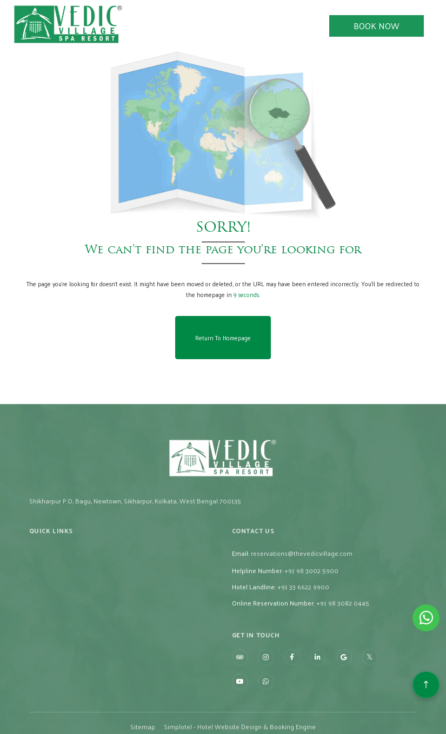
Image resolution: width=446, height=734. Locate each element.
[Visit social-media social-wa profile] (266, 709)
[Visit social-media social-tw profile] (370, 685)
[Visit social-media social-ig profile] (266, 685)
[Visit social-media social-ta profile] (240, 685)
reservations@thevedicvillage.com (301, 581)
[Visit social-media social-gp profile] (344, 685)
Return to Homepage (223, 337)
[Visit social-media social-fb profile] (292, 685)
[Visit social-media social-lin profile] (318, 685)
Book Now (377, 25)
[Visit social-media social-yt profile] (240, 709)
